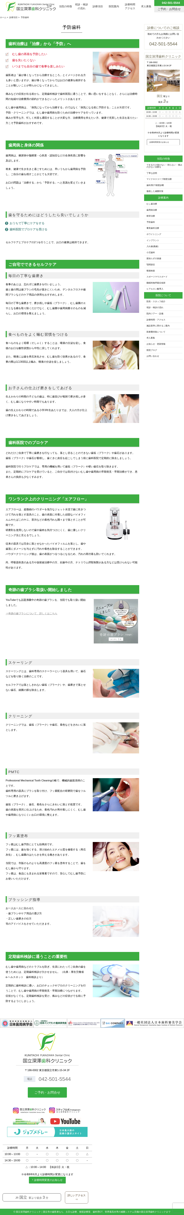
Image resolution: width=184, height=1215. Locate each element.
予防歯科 (151, 222)
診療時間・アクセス (156, 320)
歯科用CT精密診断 (155, 185)
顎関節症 (151, 265)
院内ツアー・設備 (155, 314)
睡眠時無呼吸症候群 (156, 283)
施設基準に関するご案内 (158, 326)
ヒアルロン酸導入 (155, 289)
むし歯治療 (152, 204)
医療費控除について (156, 332)
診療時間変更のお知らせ (159, 142)
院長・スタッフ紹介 (156, 301)
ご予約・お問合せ (47, 1092)
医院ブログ (152, 350)
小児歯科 (151, 252)
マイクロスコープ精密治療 (159, 179)
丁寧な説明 (152, 173)
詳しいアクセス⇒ (77, 1197)
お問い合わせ (153, 356)
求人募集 (146, 6)
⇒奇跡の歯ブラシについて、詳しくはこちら (31, 613)
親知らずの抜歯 (154, 258)
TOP (49, 6)
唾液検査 (151, 271)
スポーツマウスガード (157, 277)
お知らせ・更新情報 (156, 344)
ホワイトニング (154, 234)
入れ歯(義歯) (152, 246)
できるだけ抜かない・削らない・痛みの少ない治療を (164, 166)
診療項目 (98, 6)
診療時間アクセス (130, 6)
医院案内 (114, 6)
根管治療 (151, 216)
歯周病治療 (152, 210)
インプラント (153, 240)
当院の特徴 (65, 6)
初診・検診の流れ (81, 6)
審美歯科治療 (153, 228)
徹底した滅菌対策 (155, 191)
